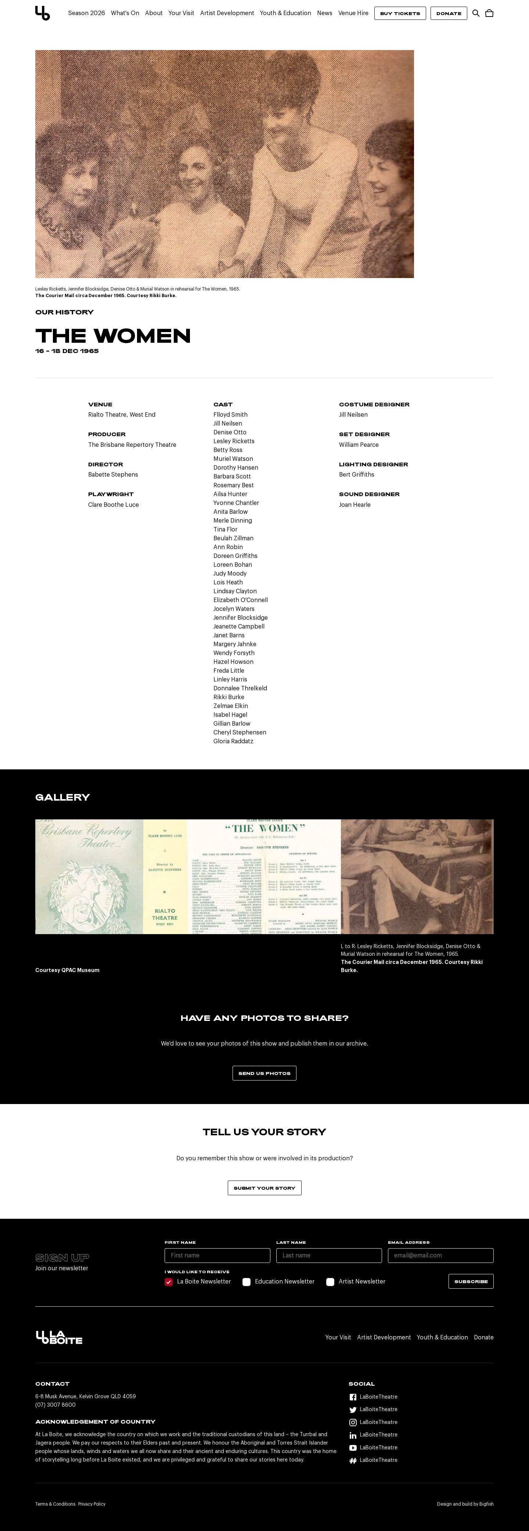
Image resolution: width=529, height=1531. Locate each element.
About (154, 13)
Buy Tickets (400, 13)
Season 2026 (86, 13)
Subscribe (471, 1281)
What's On (125, 13)
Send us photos (264, 1073)
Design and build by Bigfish (465, 1504)
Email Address (409, 1242)
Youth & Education (285, 13)
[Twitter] (421, 1410)
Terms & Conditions (55, 1504)
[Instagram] (421, 1422)
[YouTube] (421, 1448)
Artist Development (227, 13)
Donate (448, 13)
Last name (291, 1242)
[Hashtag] (421, 1461)
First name (180, 1242)
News (324, 13)
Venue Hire (353, 13)
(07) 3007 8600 (55, 1405)
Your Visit (181, 13)
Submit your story (265, 1187)
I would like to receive (197, 1272)
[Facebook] (421, 1397)
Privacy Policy (91, 1504)
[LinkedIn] (421, 1435)
